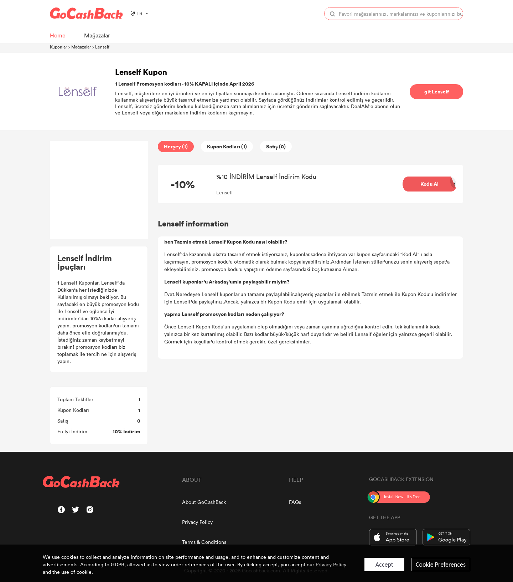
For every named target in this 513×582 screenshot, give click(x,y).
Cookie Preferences (441, 564)
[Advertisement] (99, 190)
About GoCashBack (204, 502)
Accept (384, 564)
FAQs (295, 502)
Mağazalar (81, 47)
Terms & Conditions (204, 541)
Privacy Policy (197, 522)
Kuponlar (58, 47)
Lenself (102, 47)
